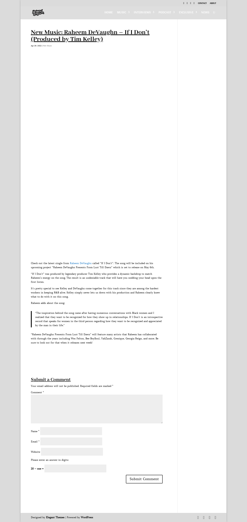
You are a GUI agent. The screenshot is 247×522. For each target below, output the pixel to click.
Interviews (142, 13)
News (205, 13)
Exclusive (186, 13)
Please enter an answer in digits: (50, 459)
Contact (202, 3)
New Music (47, 46)
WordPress (87, 517)
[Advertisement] (93, 352)
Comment (37, 392)
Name (35, 431)
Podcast (164, 13)
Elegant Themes (55, 517)
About (213, 3)
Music (121, 13)
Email (35, 441)
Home (108, 13)
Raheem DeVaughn (81, 263)
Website (35, 451)
